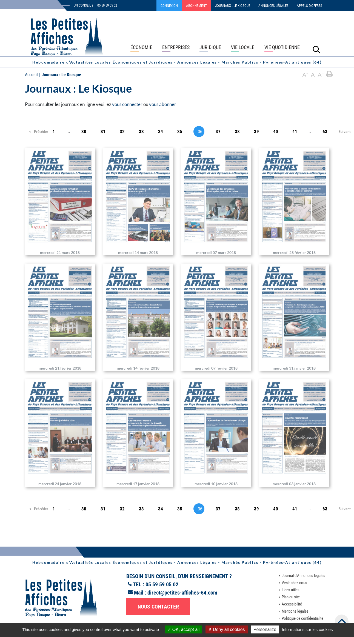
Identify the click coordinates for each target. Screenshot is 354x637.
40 (275, 131)
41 (294, 131)
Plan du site (291, 597)
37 (218, 131)
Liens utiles (290, 589)
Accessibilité (292, 604)
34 (160, 131)
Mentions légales (295, 611)
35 (179, 131)
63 (324, 131)
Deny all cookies (226, 629)
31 (103, 131)
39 (256, 131)
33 (141, 131)
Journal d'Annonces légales (303, 575)
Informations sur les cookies (307, 629)
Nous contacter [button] (158, 606)
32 (122, 131)
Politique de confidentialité (302, 618)
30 (83, 131)
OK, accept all (183, 629)
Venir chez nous (294, 582)
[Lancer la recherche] (316, 49)
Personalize (264, 629)
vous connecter (127, 104)
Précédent (37, 131)
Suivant (344, 131)
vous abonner (162, 104)
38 (237, 131)
